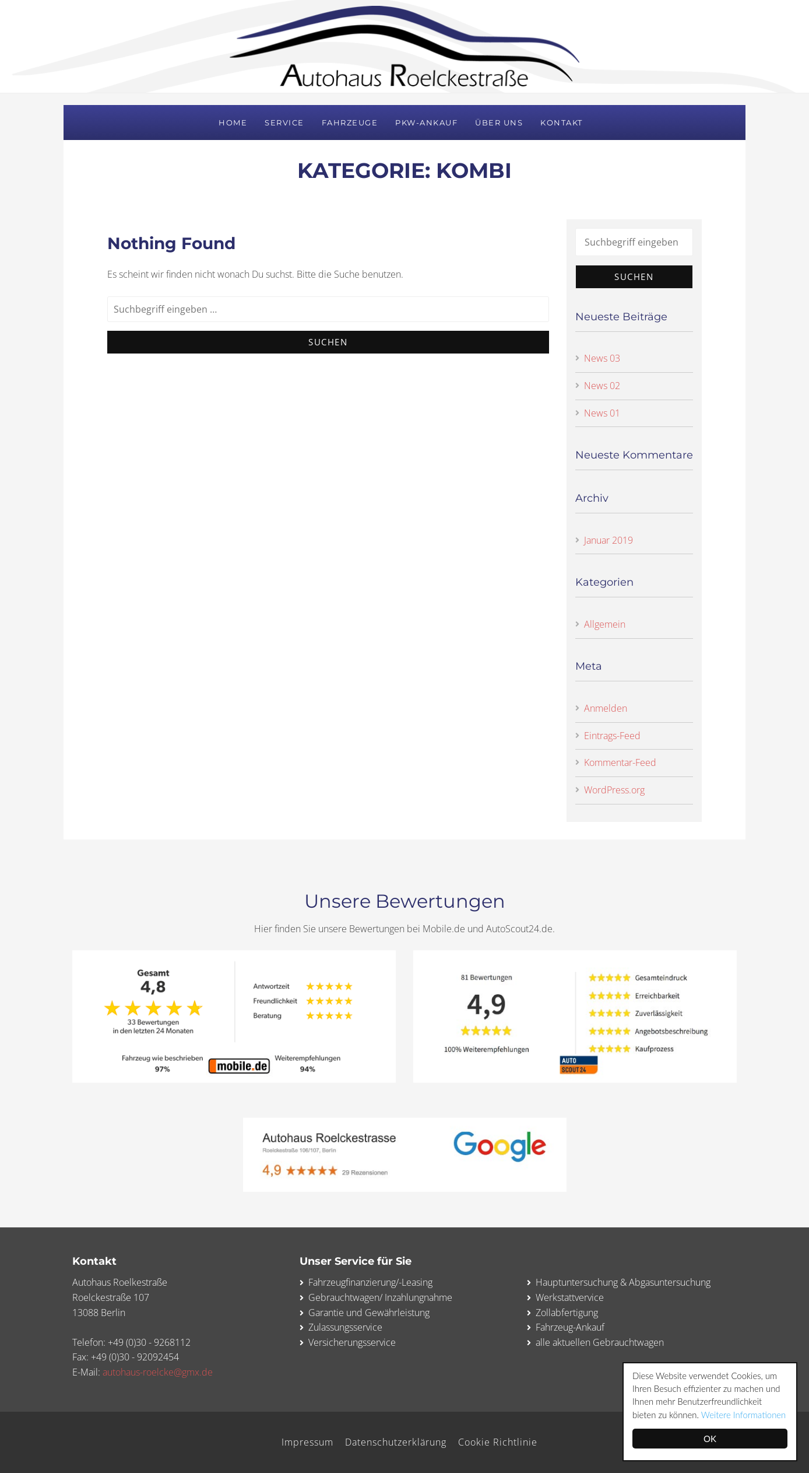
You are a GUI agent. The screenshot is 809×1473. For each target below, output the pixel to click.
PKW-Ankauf (426, 122)
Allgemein (604, 624)
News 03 (602, 358)
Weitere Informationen (744, 1414)
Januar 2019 (608, 540)
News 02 (602, 385)
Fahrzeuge (350, 122)
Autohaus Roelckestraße (404, 46)
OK (711, 1438)
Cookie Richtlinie (497, 1442)
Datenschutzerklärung (395, 1442)
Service (284, 122)
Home (233, 122)
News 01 (602, 413)
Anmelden (605, 708)
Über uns (499, 122)
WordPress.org (614, 789)
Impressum (307, 1442)
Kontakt (561, 122)
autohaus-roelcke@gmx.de (158, 1372)
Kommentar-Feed (620, 762)
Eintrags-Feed (612, 735)
